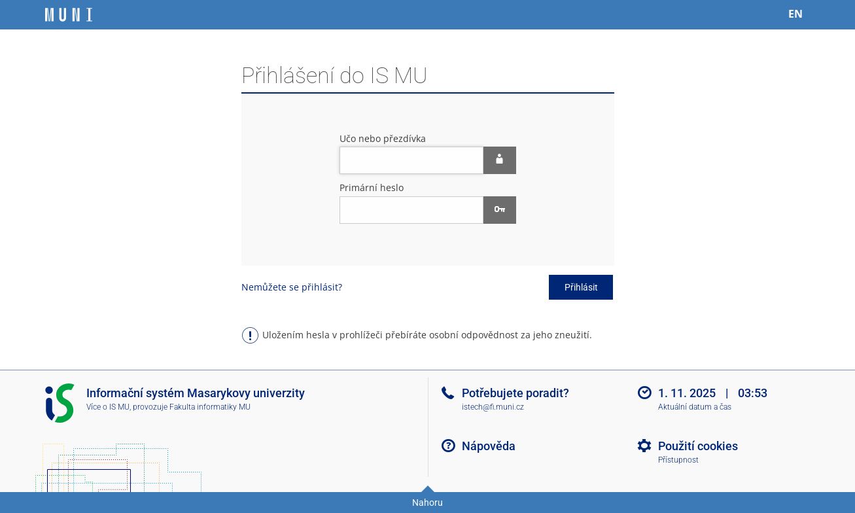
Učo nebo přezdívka (383, 138)
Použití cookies (698, 446)
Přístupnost (678, 460)
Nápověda (488, 446)
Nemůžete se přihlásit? (291, 287)
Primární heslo (372, 187)
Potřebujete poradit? (515, 393)
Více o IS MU (108, 407)
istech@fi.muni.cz (493, 407)
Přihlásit (581, 287)
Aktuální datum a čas (694, 407)
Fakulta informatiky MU (210, 407)
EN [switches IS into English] (795, 14)
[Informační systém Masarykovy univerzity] (68, 14)
